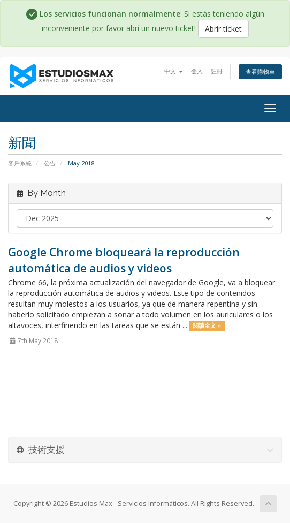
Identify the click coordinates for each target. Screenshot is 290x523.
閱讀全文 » (207, 326)
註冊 (217, 71)
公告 (50, 163)
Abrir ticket (223, 29)
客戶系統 (20, 163)
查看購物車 (260, 71)
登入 (197, 71)
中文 (173, 71)
